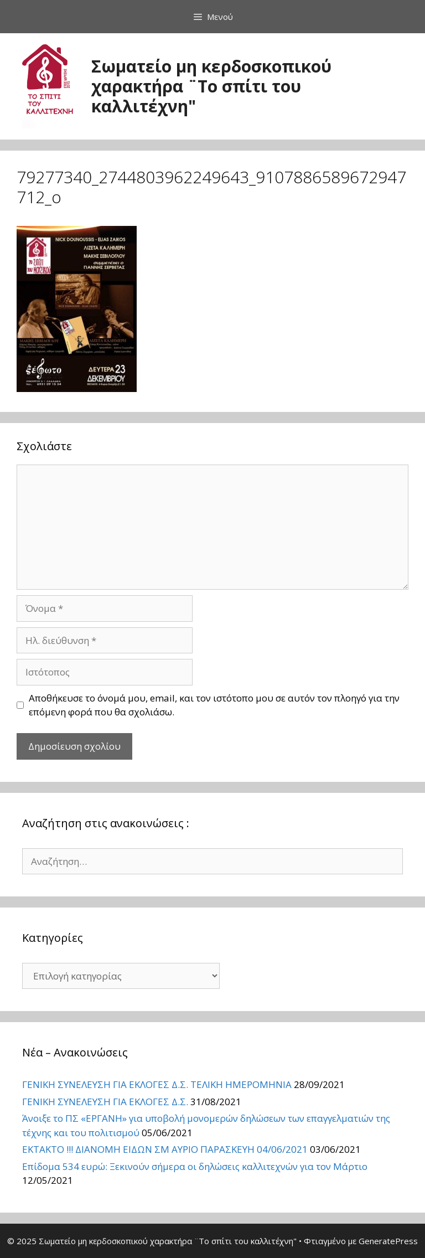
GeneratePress (388, 1240)
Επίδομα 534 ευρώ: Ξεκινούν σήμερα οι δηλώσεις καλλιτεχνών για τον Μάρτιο (194, 1166)
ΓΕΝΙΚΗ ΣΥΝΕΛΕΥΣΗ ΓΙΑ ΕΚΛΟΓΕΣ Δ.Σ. (105, 1101)
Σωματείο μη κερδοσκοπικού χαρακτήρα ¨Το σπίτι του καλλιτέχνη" (211, 86)
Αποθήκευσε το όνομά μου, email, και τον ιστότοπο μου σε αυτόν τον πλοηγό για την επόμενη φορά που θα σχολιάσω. (214, 705)
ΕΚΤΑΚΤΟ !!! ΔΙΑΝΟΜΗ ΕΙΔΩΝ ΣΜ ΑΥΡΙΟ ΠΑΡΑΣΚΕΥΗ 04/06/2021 (165, 1149)
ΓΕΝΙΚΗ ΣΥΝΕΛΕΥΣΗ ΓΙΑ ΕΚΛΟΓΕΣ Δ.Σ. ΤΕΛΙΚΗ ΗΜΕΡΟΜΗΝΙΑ (157, 1084)
